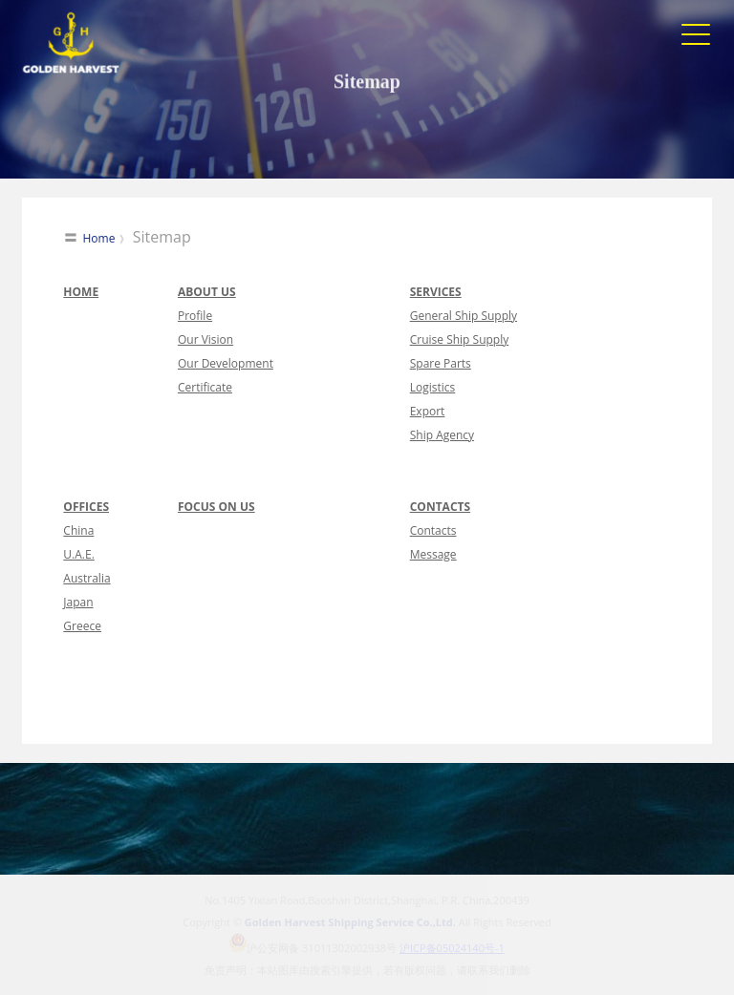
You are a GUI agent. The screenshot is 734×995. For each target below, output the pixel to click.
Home (99, 238)
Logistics (433, 387)
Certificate (205, 387)
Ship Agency (442, 435)
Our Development (225, 363)
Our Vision (205, 339)
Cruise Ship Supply (459, 339)
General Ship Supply (463, 315)
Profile (195, 315)
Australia (86, 578)
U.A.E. (78, 554)
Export (427, 411)
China (78, 530)
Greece (82, 626)
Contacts (433, 530)
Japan (78, 602)
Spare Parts (440, 363)
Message (433, 554)
